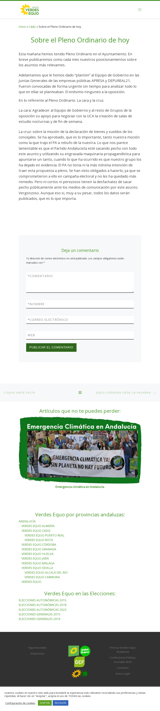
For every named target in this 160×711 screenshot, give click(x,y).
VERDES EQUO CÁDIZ (36, 531)
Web (31, 335)
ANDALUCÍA (27, 521)
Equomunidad (37, 647)
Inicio (22, 27)
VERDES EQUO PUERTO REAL (44, 535)
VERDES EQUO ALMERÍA (38, 526)
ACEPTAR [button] (45, 702)
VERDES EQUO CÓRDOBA (39, 544)
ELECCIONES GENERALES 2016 (40, 619)
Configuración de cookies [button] (20, 703)
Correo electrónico (48, 319)
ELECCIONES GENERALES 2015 (40, 614)
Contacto (122, 667)
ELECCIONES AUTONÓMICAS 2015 (43, 600)
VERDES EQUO (31, 582)
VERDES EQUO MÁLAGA (38, 563)
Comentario (40, 276)
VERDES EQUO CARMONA (42, 577)
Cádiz (32, 27)
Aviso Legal (123, 673)
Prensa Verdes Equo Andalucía (123, 650)
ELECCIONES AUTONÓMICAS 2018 (43, 605)
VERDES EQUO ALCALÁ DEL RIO (46, 572)
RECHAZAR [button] (60, 702)
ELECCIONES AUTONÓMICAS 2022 (43, 610)
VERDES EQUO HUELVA (38, 554)
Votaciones (37, 653)
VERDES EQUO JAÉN (35, 559)
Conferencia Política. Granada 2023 (123, 660)
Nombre (36, 304)
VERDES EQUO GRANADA (39, 549)
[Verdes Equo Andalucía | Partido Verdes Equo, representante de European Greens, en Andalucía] (30, 9)
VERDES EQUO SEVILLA (37, 568)
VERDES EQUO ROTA (39, 540)
